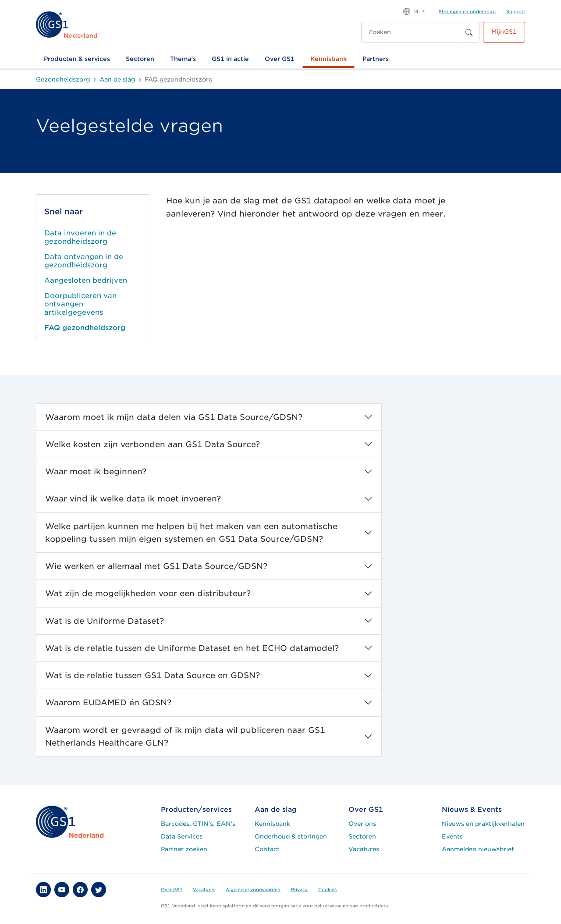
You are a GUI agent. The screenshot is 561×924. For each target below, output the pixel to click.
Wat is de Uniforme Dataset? (104, 620)
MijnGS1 (504, 31)
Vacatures (363, 849)
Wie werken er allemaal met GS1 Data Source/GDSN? (156, 566)
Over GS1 (280, 58)
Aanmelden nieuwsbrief (478, 849)
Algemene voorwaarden (253, 889)
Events (452, 836)
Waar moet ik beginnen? (95, 471)
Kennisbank (328, 58)
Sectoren (140, 58)
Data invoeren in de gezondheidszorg (80, 237)
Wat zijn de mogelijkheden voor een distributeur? (148, 593)
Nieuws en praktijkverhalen (483, 823)
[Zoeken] (411, 32)
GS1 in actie (230, 58)
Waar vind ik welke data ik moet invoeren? (133, 498)
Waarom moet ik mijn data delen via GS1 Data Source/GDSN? (173, 417)
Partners (375, 58)
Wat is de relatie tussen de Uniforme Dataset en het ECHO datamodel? (192, 648)
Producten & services (77, 58)
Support (515, 11)
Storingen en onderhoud (467, 11)
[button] (414, 11)
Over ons (362, 823)
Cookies (327, 889)
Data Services (181, 836)
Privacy (299, 889)
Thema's (183, 58)
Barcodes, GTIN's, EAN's (198, 823)
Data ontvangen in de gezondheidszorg (83, 260)
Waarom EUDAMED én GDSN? (108, 702)
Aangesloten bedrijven (85, 280)
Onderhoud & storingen (291, 836)
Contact (267, 849)
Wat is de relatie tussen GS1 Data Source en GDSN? (152, 675)
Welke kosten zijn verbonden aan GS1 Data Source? (152, 444)
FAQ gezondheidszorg (84, 327)
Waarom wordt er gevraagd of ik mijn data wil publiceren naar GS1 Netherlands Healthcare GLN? (185, 736)
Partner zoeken (184, 849)
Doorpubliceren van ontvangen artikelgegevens (80, 303)
